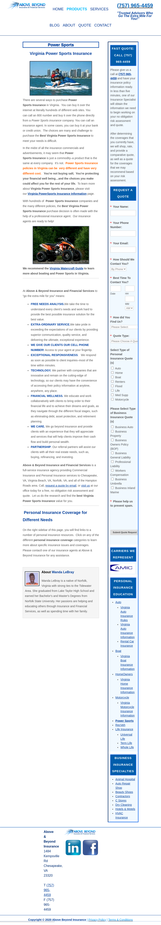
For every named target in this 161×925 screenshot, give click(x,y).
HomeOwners (124, 674)
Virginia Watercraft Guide (66, 268)
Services (99, 9)
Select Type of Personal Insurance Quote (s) (121, 356)
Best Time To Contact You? (120, 280)
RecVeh (120, 725)
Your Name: (119, 206)
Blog (55, 25)
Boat (118, 651)
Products (77, 9)
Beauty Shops (124, 792)
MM (127, 304)
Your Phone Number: (119, 225)
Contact (103, 25)
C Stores (120, 800)
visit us (85, 485)
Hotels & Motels (125, 809)
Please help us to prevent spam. (121, 503)
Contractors (122, 796)
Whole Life (127, 747)
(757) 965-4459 (49, 890)
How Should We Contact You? (122, 261)
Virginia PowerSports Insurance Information (57, 193)
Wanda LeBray (63, 572)
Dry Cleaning (123, 804)
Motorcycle (122, 697)
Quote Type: (119, 335)
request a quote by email (60, 485)
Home (58, 9)
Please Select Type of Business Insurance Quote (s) (123, 415)
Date (112, 293)
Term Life (126, 743)
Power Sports (124, 720)
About (69, 25)
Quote (84, 25)
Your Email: (119, 243)
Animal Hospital (125, 779)
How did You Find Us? (120, 319)
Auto (118, 602)
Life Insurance (124, 729)
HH (126, 293)
